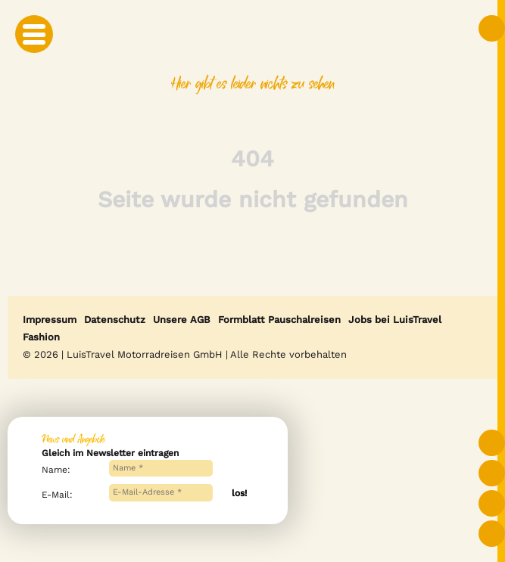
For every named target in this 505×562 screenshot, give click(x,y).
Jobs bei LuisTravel (394, 319)
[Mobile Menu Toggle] (34, 34)
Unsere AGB (181, 319)
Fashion (41, 337)
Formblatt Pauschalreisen (279, 319)
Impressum (49, 319)
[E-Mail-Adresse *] (161, 492)
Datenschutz (114, 319)
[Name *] (161, 468)
